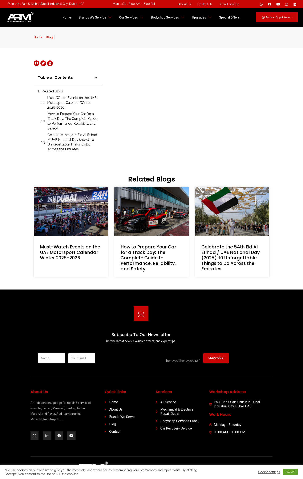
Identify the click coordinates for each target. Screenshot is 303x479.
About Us (184, 4)
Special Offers (229, 17)
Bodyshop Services (167, 17)
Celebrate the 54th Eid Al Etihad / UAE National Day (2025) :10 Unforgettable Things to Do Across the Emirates (72, 142)
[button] (95, 77)
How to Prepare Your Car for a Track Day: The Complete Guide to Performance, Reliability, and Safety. (72, 121)
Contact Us (204, 4)
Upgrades (201, 17)
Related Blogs (53, 91)
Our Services (131, 17)
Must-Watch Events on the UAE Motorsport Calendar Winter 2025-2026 (71, 102)
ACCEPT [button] (290, 471)
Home (66, 17)
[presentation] (130, 358)
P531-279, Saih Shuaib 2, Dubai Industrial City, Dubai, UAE (46, 3)
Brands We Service (95, 17)
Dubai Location (229, 4)
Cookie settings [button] (268, 472)
